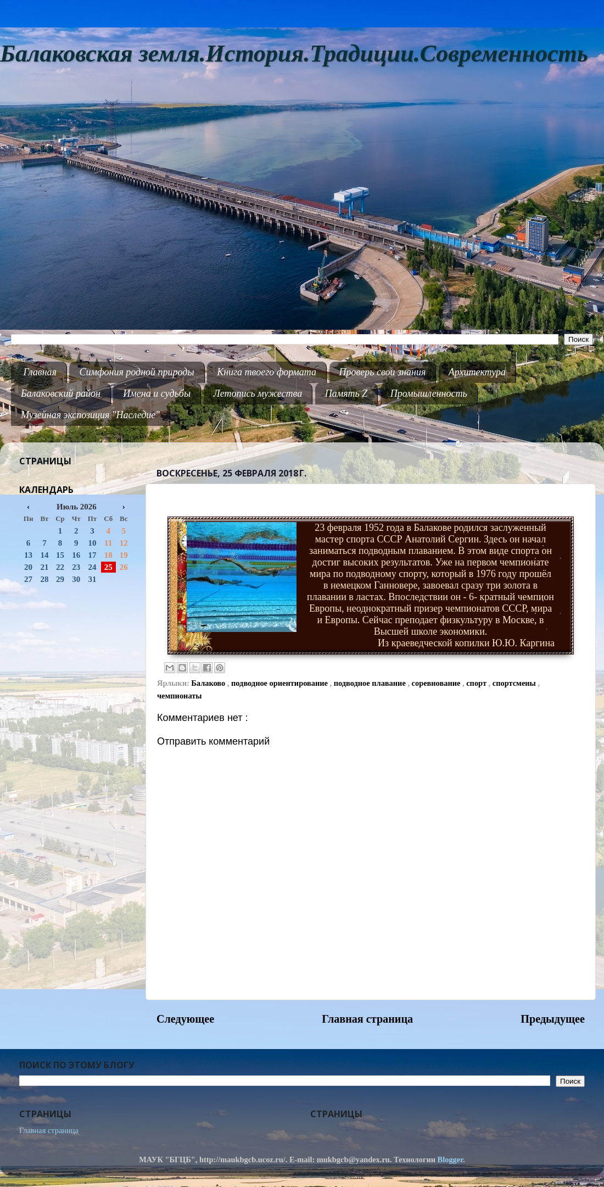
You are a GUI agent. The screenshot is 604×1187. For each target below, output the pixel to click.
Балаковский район (60, 393)
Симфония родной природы (136, 372)
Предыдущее (553, 1019)
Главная (40, 372)
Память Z (346, 393)
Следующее (185, 1019)
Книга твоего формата (266, 372)
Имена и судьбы (157, 393)
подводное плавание (371, 683)
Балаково (209, 683)
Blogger (450, 1159)
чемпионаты (179, 695)
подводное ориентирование (280, 683)
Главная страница (367, 1019)
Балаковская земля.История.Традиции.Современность (294, 53)
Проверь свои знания (382, 372)
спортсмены (515, 683)
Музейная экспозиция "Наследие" (90, 414)
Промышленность (428, 393)
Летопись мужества (258, 393)
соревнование (437, 683)
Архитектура (477, 372)
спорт (477, 683)
